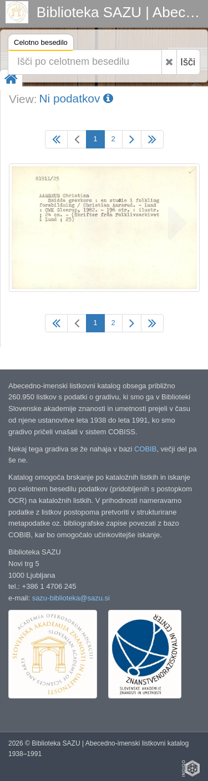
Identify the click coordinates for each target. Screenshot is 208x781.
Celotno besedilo (40, 44)
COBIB (145, 449)
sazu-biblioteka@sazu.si (71, 598)
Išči (187, 62)
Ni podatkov (76, 98)
